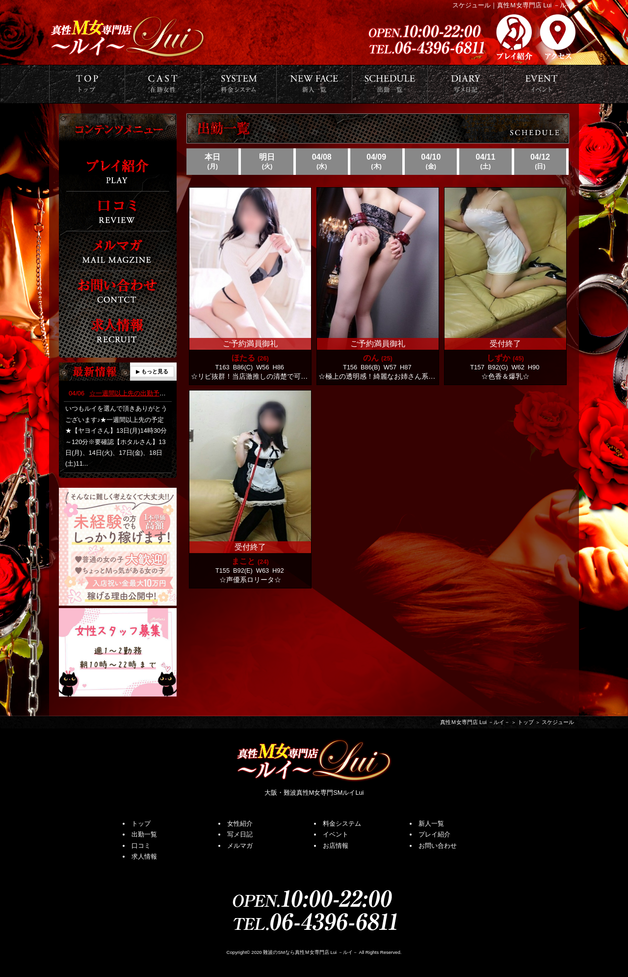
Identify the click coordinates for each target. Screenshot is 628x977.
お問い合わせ (438, 845)
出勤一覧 (144, 834)
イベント (335, 834)
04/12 (540, 161)
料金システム (342, 823)
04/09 (376, 161)
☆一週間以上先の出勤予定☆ (120, 393)
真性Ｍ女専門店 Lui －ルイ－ (475, 722)
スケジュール (558, 722)
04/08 (322, 161)
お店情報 (335, 845)
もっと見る (154, 371)
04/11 (485, 161)
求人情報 (144, 856)
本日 (212, 161)
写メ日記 (240, 834)
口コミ (141, 845)
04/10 (431, 161)
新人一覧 (431, 823)
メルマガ (240, 845)
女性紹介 (240, 823)
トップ (526, 722)
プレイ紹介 (434, 834)
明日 (267, 161)
